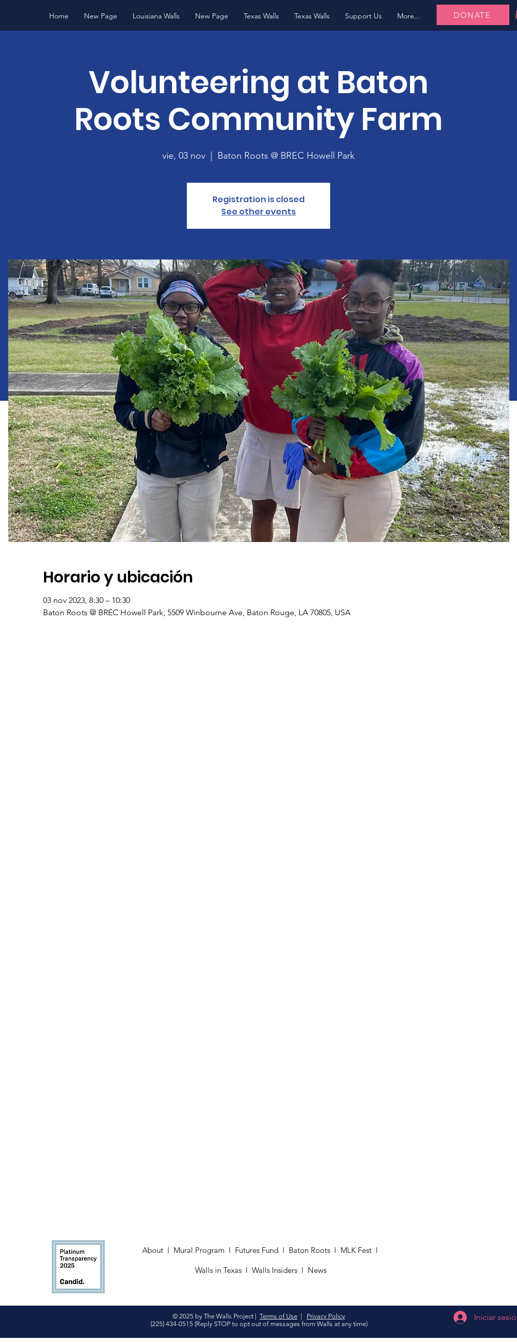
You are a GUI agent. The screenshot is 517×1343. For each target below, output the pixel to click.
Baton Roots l (314, 1250)
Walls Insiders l (280, 1270)
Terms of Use (278, 1316)
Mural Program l (204, 1250)
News (318, 1270)
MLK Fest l (361, 1250)
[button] (156, 16)
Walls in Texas (218, 1270)
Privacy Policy (326, 1316)
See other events (258, 212)
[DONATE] (473, 15)
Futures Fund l (262, 1250)
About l (158, 1250)
